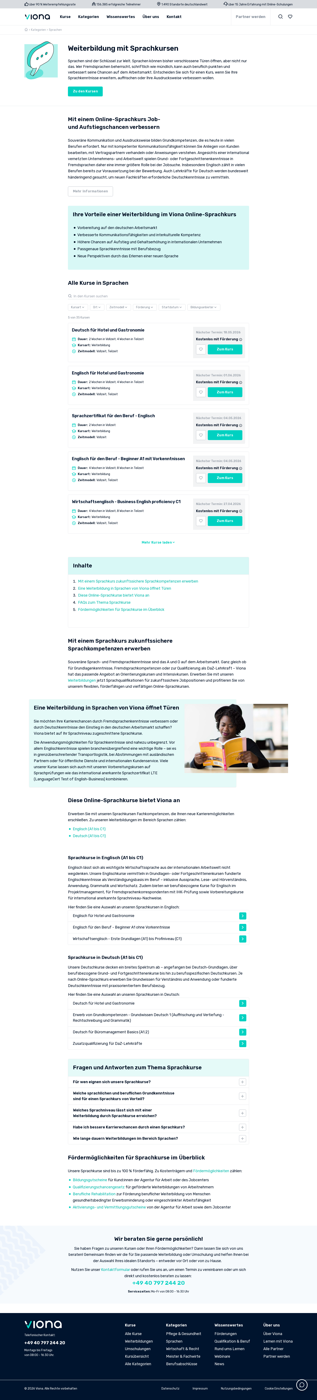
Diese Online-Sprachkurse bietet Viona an (113, 595)
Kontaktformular (115, 1269)
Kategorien (38, 30)
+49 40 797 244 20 (158, 1283)
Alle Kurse (133, 1333)
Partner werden (250, 16)
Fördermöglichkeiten (211, 1171)
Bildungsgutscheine (90, 1180)
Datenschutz (170, 1388)
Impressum (200, 1388)
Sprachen (174, 1341)
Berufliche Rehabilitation (94, 1194)
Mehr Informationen (90, 191)
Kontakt (174, 16)
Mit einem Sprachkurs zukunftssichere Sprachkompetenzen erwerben (138, 581)
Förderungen (225, 1333)
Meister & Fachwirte (183, 1356)
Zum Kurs (225, 349)
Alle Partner (273, 1349)
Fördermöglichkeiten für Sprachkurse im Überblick (121, 609)
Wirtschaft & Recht (182, 1349)
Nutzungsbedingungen (236, 1388)
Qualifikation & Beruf (232, 1341)
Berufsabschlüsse (181, 1364)
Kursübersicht (137, 1356)
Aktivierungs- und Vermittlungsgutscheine (109, 1207)
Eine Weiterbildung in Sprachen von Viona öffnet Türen (124, 588)
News (219, 1364)
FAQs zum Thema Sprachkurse (104, 602)
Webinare (222, 1356)
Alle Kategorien (138, 1364)
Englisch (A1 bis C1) (89, 829)
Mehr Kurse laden (158, 542)
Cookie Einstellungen (279, 1388)
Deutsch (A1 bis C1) (89, 836)
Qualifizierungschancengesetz (99, 1187)
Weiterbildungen (82, 680)
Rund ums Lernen (229, 1349)
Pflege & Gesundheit (183, 1333)
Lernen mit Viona (278, 1341)
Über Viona (272, 1333)
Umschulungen (138, 1349)
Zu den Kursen (85, 91)
